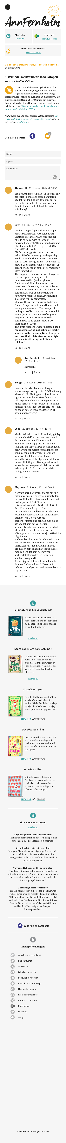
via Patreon (22, 122)
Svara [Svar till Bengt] (27, 418)
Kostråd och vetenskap (29, 983)
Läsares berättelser (27, 994)
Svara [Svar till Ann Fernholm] (37, 372)
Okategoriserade (25, 64)
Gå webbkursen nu (33, 52)
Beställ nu (20, 39)
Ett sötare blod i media (47, 64)
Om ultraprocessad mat (29, 955)
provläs (41, 719)
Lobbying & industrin (28, 977)
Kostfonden (24, 1006)
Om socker (10, 64)
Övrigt (21, 1017)
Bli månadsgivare (49, 39)
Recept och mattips (27, 1000)
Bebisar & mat (25, 960)
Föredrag (22, 1011)
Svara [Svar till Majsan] (27, 576)
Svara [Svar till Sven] (27, 347)
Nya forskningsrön (27, 989)
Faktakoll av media (27, 972)
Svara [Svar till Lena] (27, 477)
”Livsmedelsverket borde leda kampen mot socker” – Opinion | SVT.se (32, 107)
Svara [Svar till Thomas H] (27, 214)
